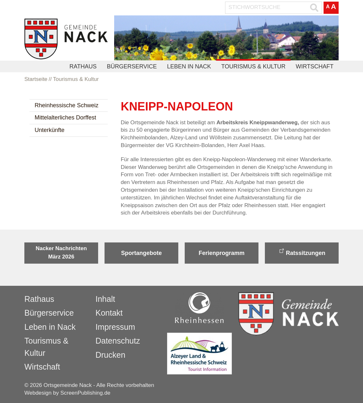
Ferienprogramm (221, 253)
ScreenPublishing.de (85, 393)
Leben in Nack (189, 66)
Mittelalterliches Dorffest (65, 117)
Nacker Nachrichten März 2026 (61, 252)
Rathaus (83, 66)
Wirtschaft (314, 66)
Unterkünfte (49, 130)
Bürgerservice (132, 66)
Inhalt (105, 298)
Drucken (110, 354)
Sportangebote (141, 253)
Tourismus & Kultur (253, 66)
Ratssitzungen (305, 253)
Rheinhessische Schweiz (66, 105)
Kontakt (109, 312)
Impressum (115, 326)
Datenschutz (118, 340)
